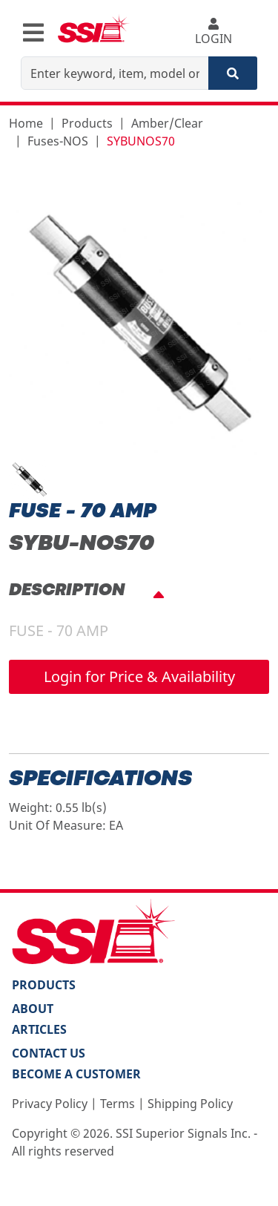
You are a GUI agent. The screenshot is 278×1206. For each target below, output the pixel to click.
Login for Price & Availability (139, 676)
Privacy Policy (49, 1103)
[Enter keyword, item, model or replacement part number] (115, 73)
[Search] (232, 73)
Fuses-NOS (57, 141)
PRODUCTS (44, 985)
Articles (39, 1029)
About (32, 1008)
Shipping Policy (190, 1103)
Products (87, 123)
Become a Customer (76, 1074)
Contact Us (48, 1053)
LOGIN (213, 32)
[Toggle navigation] (33, 32)
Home (26, 123)
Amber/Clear (167, 123)
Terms (117, 1103)
